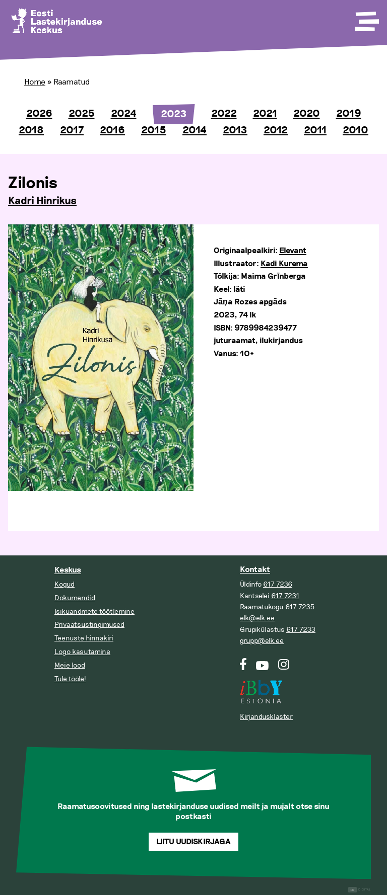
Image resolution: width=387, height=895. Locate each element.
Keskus (67, 570)
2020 (306, 113)
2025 (82, 113)
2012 (276, 130)
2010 (355, 130)
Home (34, 82)
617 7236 (277, 584)
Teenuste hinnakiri (83, 638)
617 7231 (285, 596)
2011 (315, 130)
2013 (235, 130)
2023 (174, 114)
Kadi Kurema (284, 264)
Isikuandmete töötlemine (94, 611)
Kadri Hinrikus (42, 201)
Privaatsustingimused (89, 624)
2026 (39, 113)
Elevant (292, 251)
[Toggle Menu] (366, 18)
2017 (72, 130)
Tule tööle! (70, 679)
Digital (359, 889)
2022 (224, 113)
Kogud (64, 584)
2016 (112, 130)
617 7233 (300, 629)
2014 (194, 130)
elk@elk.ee (257, 618)
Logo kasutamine (82, 651)
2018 (31, 130)
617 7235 (299, 607)
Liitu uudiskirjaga (193, 842)
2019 (348, 113)
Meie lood (69, 665)
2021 (265, 113)
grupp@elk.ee (262, 640)
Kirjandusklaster (266, 716)
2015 (153, 130)
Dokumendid (74, 598)
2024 (124, 113)
